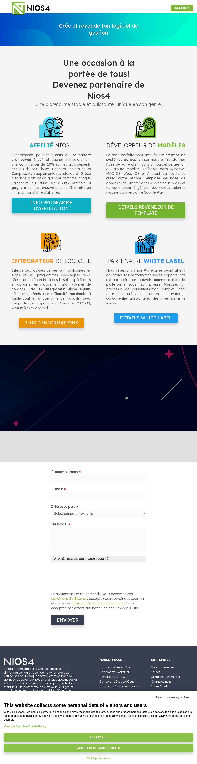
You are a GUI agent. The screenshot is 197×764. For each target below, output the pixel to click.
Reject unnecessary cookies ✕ (174, 697)
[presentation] (80, 574)
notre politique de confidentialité (98, 603)
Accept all (98, 737)
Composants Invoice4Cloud (116, 681)
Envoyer (67, 620)
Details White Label (146, 318)
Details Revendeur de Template (146, 210)
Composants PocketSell (114, 672)
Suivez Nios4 (159, 686)
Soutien (155, 672)
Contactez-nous (161, 681)
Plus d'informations (51, 322)
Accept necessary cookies (98, 748)
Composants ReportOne (114, 667)
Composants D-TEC (112, 677)
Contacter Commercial (165, 677)
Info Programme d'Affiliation (51, 205)
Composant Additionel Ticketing (119, 686)
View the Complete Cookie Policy (25, 726)
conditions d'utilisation (69, 598)
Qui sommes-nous (162, 667)
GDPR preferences (98, 758)
